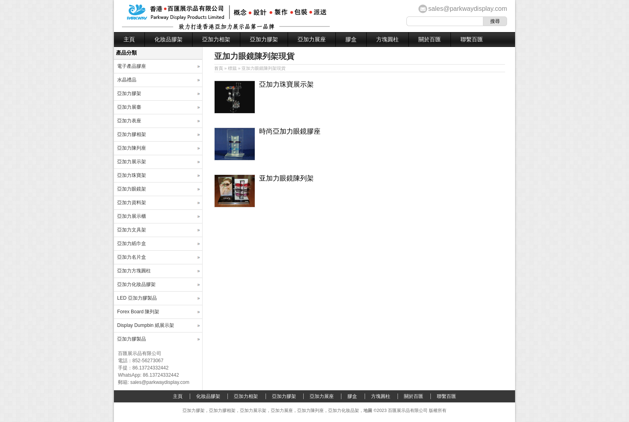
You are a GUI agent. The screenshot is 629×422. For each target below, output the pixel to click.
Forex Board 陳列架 (138, 311)
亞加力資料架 (131, 202)
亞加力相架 (216, 39)
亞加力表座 (129, 121)
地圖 (367, 410)
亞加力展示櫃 (131, 216)
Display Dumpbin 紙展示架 (145, 325)
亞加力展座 (312, 39)
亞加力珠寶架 (131, 175)
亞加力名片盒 (131, 257)
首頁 (218, 68)
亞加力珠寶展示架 (286, 84)
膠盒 (351, 39)
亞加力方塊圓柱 (134, 271)
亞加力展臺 (129, 107)
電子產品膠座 (131, 66)
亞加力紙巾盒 (131, 243)
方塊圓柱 (387, 39)
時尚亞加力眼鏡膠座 (290, 131)
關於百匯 (429, 39)
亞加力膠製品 (131, 339)
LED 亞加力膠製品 (137, 298)
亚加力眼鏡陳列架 (286, 178)
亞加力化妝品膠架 (136, 284)
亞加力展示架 (131, 161)
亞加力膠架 (264, 39)
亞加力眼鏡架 (131, 189)
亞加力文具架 (131, 230)
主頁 (129, 39)
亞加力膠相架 (131, 134)
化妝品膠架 (168, 39)
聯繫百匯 (472, 39)
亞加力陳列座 (131, 148)
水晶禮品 (126, 80)
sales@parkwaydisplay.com (467, 8)
